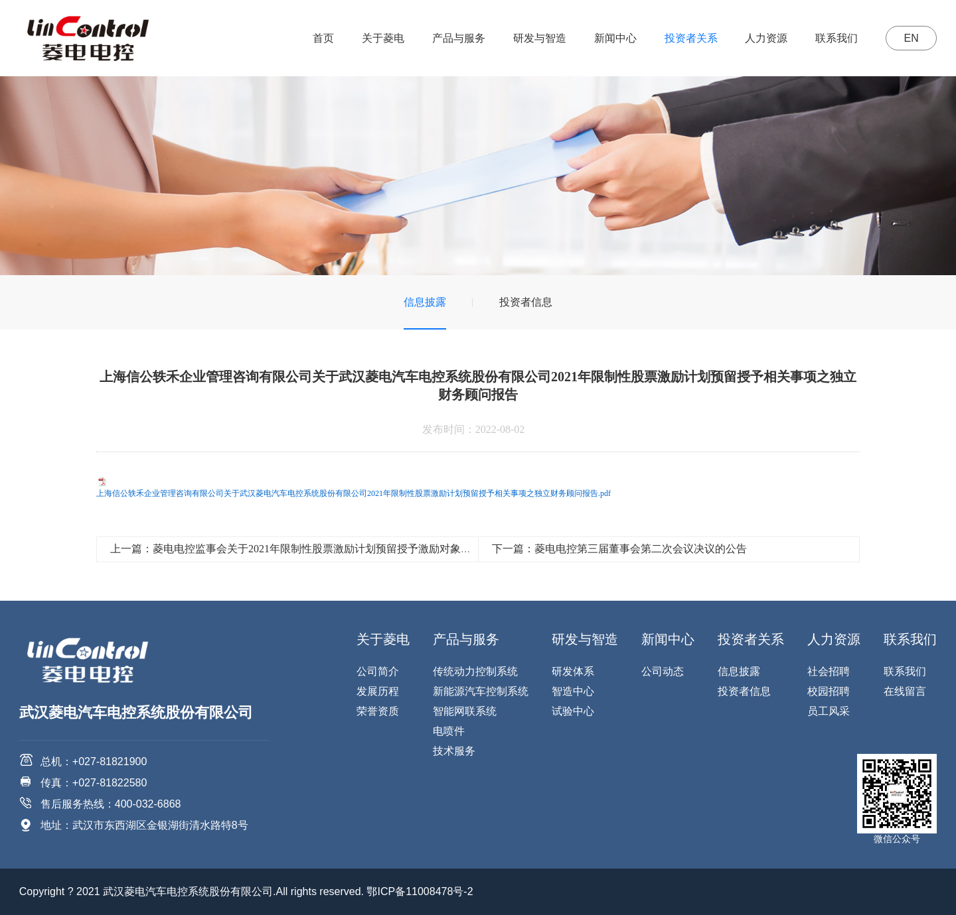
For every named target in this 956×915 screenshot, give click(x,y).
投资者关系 (689, 38)
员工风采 (828, 711)
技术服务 (454, 751)
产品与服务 (458, 38)
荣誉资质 (378, 711)
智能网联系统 (465, 711)
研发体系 (573, 671)
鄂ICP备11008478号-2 (419, 891)
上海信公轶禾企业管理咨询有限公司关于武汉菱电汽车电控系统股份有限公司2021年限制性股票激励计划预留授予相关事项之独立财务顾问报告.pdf (353, 493)
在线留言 (905, 691)
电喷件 (449, 731)
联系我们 (836, 38)
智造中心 (573, 691)
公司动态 (662, 671)
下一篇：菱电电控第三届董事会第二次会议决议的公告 (619, 548)
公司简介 (378, 671)
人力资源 (765, 38)
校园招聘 (828, 691)
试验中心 (573, 711)
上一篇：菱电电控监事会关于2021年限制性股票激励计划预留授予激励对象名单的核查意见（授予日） (349, 548)
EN (911, 38)
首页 (322, 38)
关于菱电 (382, 38)
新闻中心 (615, 38)
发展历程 (378, 691)
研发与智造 (539, 38)
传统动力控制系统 (475, 671)
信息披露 (425, 302)
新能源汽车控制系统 (480, 691)
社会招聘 (828, 671)
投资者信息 (525, 302)
